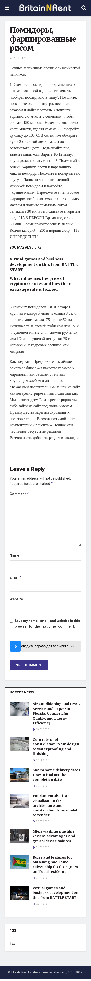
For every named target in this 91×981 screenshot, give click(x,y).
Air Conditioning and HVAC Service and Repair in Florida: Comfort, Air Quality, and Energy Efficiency (56, 715)
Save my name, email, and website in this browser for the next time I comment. (47, 625)
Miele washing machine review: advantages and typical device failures (54, 838)
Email (16, 579)
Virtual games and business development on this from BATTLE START (44, 264)
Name (16, 557)
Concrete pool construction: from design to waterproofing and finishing (56, 748)
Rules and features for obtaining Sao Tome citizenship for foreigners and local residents (55, 866)
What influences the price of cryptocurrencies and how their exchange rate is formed (40, 284)
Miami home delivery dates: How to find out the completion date (57, 777)
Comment (19, 495)
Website (16, 601)
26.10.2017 (17, 58)
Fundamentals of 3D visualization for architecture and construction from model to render (55, 807)
